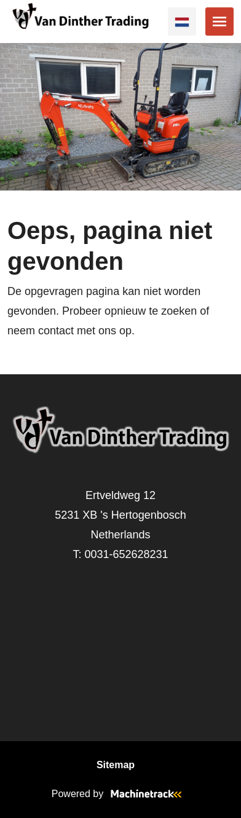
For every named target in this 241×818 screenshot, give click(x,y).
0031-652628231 (126, 554)
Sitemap (116, 765)
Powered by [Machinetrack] (121, 794)
